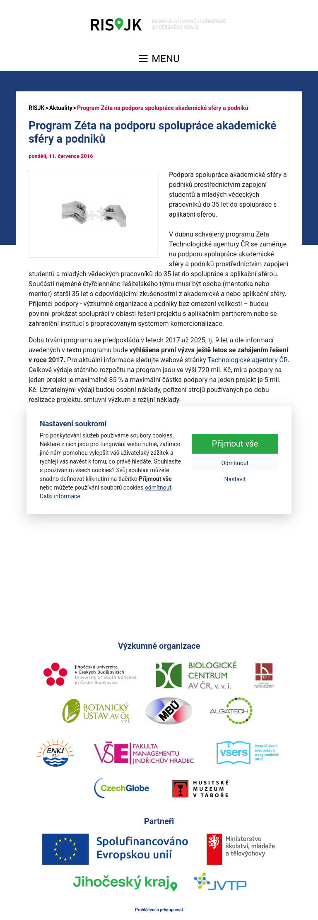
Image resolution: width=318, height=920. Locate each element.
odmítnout (158, 487)
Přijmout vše (235, 444)
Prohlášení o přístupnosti (159, 910)
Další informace (60, 496)
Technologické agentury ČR (247, 360)
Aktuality (60, 108)
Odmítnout (234, 463)
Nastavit (235, 479)
